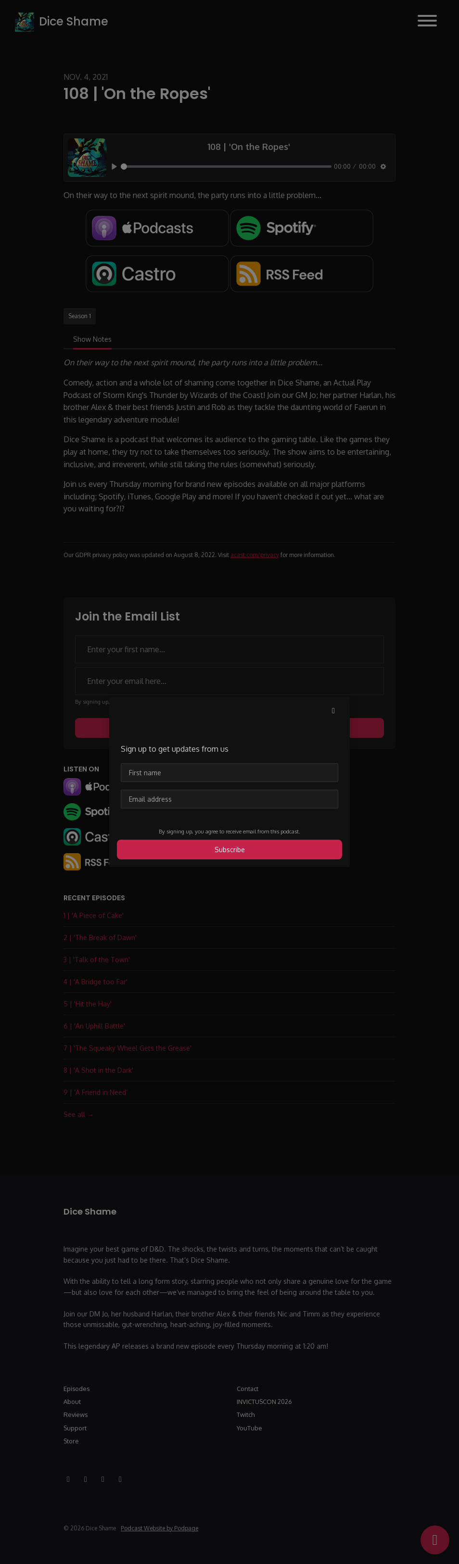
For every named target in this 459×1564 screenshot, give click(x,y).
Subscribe (230, 849)
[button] (333, 710)
